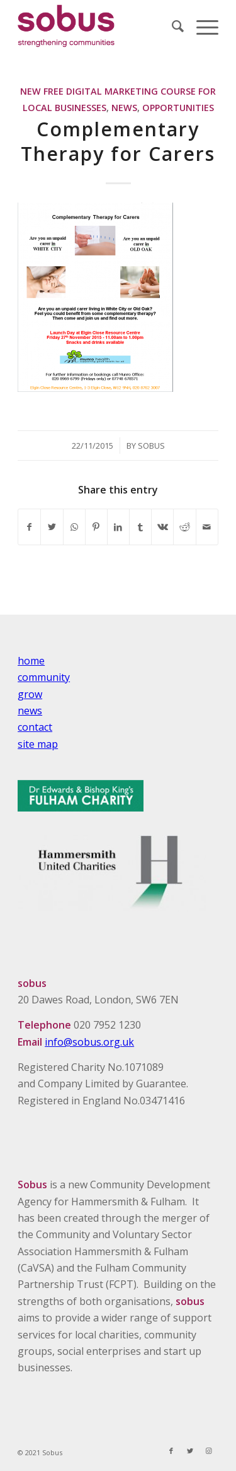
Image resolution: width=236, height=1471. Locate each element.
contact (35, 727)
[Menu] (201, 26)
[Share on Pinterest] (96, 527)
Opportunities (178, 108)
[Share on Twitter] (51, 527)
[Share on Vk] (162, 527)
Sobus (151, 445)
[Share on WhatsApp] (74, 527)
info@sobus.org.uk (89, 1042)
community (44, 677)
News (124, 108)
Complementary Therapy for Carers (118, 141)
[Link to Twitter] (190, 1450)
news (30, 711)
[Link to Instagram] (208, 1450)
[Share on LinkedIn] (118, 527)
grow (30, 694)
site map (38, 744)
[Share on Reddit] (184, 527)
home (31, 661)
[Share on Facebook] (29, 527)
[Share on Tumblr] (140, 527)
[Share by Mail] (207, 527)
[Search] (171, 26)
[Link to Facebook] (171, 1450)
